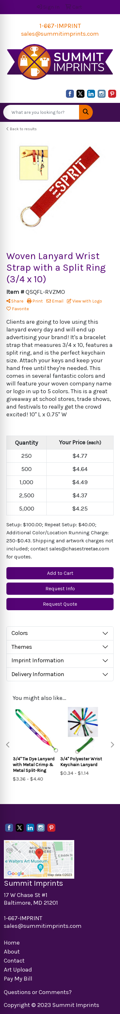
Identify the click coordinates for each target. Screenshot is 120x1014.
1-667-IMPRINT (60, 26)
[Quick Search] (41, 112)
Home (12, 942)
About (12, 951)
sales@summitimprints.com (60, 33)
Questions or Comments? (38, 992)
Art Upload (18, 969)
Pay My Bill (18, 978)
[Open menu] (107, 112)
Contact (14, 960)
